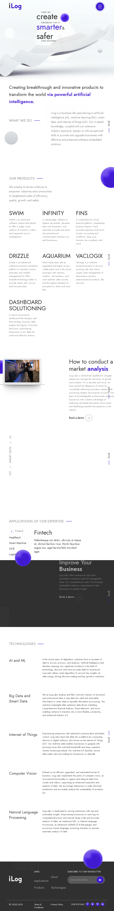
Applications (41, 881)
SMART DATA (10, 455)
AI (10, 437)
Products (39, 888)
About (54, 877)
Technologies (58, 888)
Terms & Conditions (38, 906)
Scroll (109, 455)
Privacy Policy (57, 904)
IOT (10, 473)
